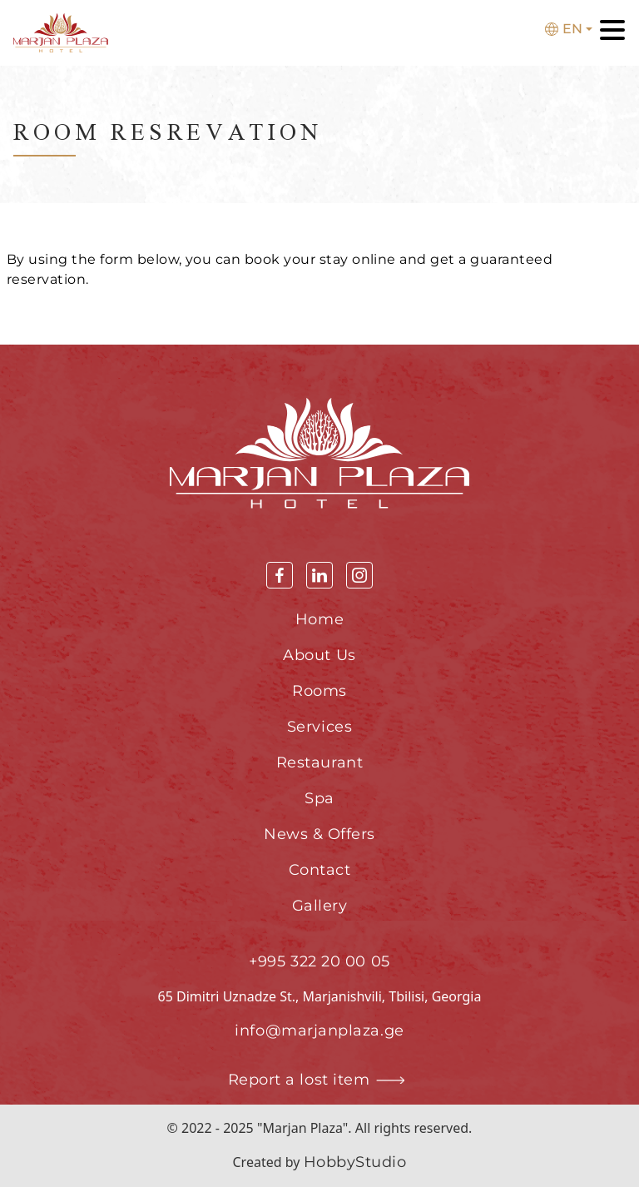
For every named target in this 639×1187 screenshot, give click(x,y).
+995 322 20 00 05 (319, 961)
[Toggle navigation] (612, 32)
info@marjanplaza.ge (319, 1030)
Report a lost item (320, 1080)
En (563, 29)
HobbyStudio (355, 1162)
